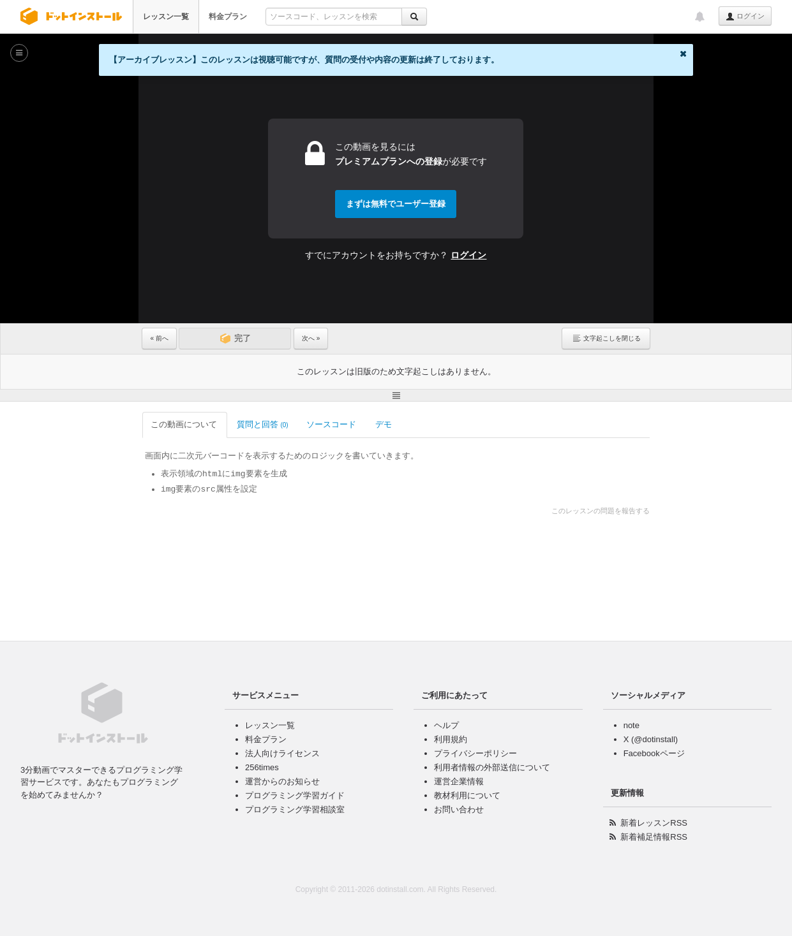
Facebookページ (654, 753)
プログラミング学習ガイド (295, 795)
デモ (384, 424)
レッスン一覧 (166, 16)
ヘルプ (446, 725)
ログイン (745, 16)
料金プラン (228, 16)
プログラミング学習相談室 (295, 809)
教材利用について (467, 795)
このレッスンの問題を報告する (600, 511)
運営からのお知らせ (282, 781)
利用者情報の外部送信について (492, 767)
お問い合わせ (459, 809)
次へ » (311, 338)
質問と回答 (262, 424)
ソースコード (332, 424)
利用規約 (450, 739)
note (631, 725)
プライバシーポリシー (475, 753)
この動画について (185, 424)
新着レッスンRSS (653, 823)
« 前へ (159, 338)
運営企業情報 (459, 781)
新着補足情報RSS (653, 837)
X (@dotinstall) (651, 739)
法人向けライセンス (282, 753)
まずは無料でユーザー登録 (395, 203)
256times (262, 767)
